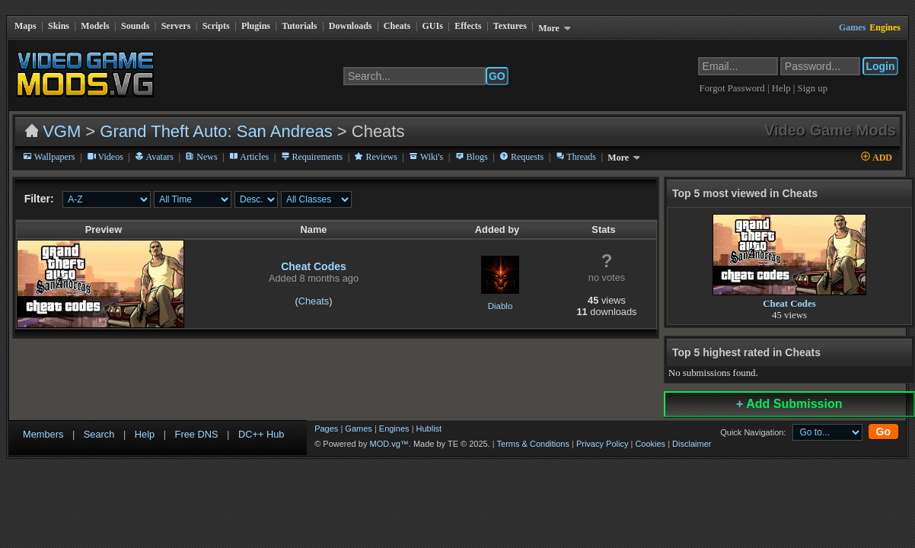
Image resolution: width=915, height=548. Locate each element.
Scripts (216, 26)
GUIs (432, 26)
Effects (467, 26)
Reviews (375, 156)
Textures (510, 26)
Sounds (135, 26)
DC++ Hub (261, 434)
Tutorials (299, 26)
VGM (62, 131)
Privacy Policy (602, 443)
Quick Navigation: (753, 432)
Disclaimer (691, 443)
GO (497, 76)
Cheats (397, 26)
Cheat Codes (313, 266)
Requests (521, 156)
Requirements (312, 156)
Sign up (812, 88)
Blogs (471, 156)
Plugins (255, 26)
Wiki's (426, 156)
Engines (394, 428)
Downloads (350, 26)
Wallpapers (49, 156)
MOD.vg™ (388, 443)
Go (883, 431)
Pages (326, 428)
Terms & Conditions (533, 443)
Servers (176, 26)
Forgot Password (732, 88)
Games (358, 428)
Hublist (429, 428)
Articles (249, 156)
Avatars (154, 156)
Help (782, 88)
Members (43, 434)
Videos (105, 156)
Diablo (500, 306)
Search (99, 434)
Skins (58, 26)
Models (95, 26)
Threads (576, 156)
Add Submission (789, 403)
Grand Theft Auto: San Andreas (216, 131)
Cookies (650, 443)
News (201, 156)
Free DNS (196, 434)
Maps (25, 26)
